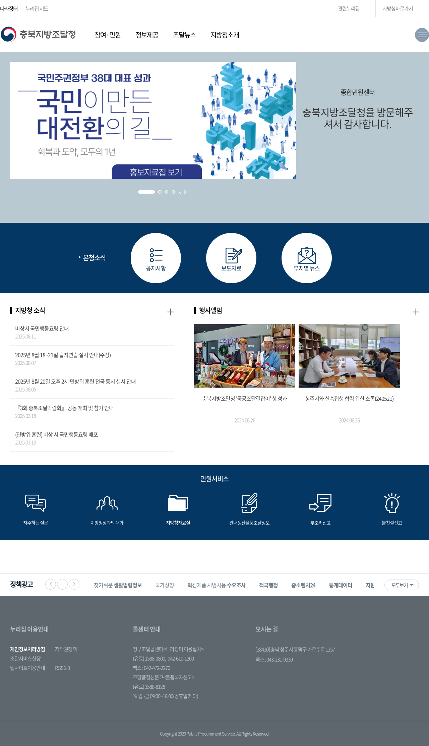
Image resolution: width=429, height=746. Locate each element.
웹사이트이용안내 (27, 668)
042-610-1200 (181, 658)
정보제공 (146, 35)
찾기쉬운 (118, 585)
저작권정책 (66, 649)
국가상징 (164, 585)
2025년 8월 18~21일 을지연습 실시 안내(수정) (63, 355)
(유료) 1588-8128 (149, 686)
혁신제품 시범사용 (216, 585)
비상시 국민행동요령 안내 (42, 328)
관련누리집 (349, 8)
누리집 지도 (36, 8)
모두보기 (399, 585)
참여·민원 (108, 35)
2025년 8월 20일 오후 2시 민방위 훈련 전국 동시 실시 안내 (75, 381)
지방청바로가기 (397, 8)
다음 (74, 584)
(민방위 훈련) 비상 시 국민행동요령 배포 (56, 434)
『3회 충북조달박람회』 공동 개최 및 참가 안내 (64, 408)
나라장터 (8, 8)
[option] (117, 585)
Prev (179, 192)
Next (185, 192)
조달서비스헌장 (25, 658)
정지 (62, 584)
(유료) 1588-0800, (149, 658)
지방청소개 (224, 35)
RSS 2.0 (62, 668)
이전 (50, 584)
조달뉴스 (184, 35)
